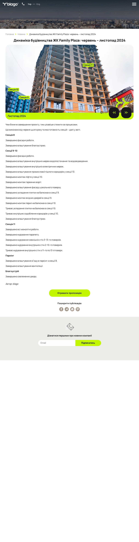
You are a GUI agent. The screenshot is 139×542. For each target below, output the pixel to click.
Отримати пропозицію (69, 293)
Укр (29, 4)
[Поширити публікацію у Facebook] (61, 309)
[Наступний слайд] (126, 112)
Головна (9, 34)
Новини (21, 34)
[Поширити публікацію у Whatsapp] (72, 309)
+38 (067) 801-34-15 (23, 4)
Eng (38, 4)
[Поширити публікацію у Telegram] (67, 309)
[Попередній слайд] (114, 112)
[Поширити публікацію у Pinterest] (78, 309)
